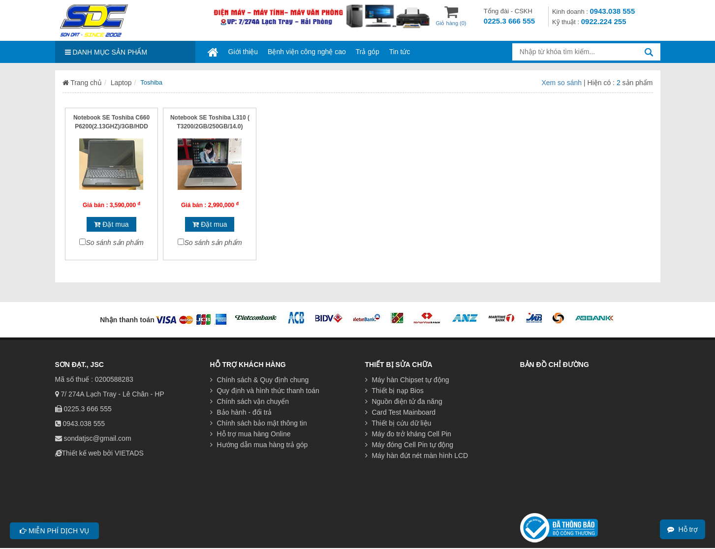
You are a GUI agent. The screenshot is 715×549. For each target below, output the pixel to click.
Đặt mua (111, 224)
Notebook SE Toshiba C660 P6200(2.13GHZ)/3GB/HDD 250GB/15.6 (111, 126)
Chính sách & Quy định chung (259, 380)
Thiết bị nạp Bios (394, 391)
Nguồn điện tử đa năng (403, 401)
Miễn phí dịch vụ (54, 531)
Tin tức (399, 52)
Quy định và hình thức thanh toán (264, 391)
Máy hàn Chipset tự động (407, 380)
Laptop (121, 83)
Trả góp (367, 52)
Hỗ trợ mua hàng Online (250, 434)
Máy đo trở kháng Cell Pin (408, 434)
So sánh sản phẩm (114, 242)
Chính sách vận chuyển (249, 401)
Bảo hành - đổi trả (241, 412)
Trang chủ (82, 83)
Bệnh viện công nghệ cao (307, 52)
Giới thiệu (243, 52)
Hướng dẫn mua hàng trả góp (259, 445)
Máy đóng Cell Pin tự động (409, 445)
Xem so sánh (562, 83)
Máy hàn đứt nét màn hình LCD (416, 455)
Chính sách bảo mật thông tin (258, 423)
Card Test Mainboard (400, 412)
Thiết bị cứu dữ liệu (398, 423)
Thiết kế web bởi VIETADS (103, 453)
